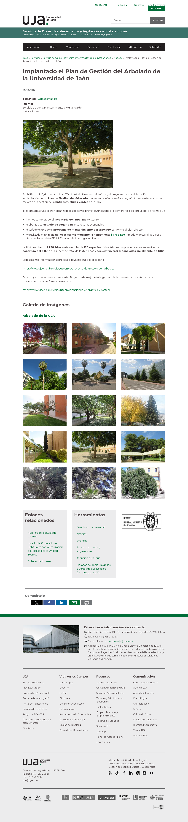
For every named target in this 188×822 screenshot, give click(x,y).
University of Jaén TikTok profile (117, 773)
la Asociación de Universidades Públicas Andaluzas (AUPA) (140, 797)
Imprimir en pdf (86, 602)
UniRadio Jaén (141, 703)
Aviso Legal (139, 760)
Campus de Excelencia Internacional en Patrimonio (27, 798)
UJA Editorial (103, 742)
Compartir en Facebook (49, 602)
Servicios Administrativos (109, 693)
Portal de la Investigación (36, 698)
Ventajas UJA (140, 735)
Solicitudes (155, 47)
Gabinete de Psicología (72, 719)
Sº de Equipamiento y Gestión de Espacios (116, 47)
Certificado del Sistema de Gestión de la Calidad (158, 807)
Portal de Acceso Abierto (110, 736)
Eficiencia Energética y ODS (95, 47)
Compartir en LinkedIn (61, 602)
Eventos (82, 540)
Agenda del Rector (143, 693)
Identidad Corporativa (145, 725)
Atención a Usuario (88, 558)
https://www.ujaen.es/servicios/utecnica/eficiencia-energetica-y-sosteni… (67, 290)
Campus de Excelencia (35, 709)
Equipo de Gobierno (33, 682)
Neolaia (84, 797)
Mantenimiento (74, 47)
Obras (53, 47)
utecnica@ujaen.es (103, 34)
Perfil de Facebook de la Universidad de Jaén (124, 773)
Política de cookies (144, 763)
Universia (106, 797)
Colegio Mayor (67, 709)
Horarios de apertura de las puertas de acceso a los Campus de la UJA (93, 568)
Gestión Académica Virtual (110, 687)
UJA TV (137, 709)
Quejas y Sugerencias (143, 766)
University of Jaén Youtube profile (110, 773)
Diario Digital (140, 698)
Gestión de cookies (119, 766)
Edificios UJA (135, 47)
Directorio (138, 5)
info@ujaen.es (30, 780)
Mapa (112, 760)
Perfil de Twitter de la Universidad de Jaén (138, 773)
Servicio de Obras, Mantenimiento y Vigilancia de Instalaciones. (75, 31)
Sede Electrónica (156, 5)
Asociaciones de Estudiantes (75, 714)
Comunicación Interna (145, 682)
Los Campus (66, 682)
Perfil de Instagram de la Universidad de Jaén (144, 773)
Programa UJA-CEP (33, 714)
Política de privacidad (120, 763)
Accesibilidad (124, 760)
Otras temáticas (47, 98)
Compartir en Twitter (37, 602)
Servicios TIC (103, 726)
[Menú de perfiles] (122, 5)
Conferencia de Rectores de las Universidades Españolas (124, 797)
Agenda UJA (140, 687)
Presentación (33, 47)
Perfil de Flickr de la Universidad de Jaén (151, 773)
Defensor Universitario (71, 703)
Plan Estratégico (32, 687)
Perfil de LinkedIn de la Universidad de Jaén (131, 773)
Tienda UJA (139, 730)
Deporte (64, 687)
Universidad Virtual (106, 682)
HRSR (65, 797)
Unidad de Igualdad (70, 725)
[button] (45, 338)
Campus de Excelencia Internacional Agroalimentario (38, 798)
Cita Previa (28, 728)
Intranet (157, 8)
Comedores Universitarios (73, 730)
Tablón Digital (103, 707)
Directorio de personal (91, 527)
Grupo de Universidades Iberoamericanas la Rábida (157, 797)
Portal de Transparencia (35, 703)
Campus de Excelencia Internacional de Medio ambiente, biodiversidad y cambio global (47, 798)
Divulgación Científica (145, 719)
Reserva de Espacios (107, 720)
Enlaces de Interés (39, 561)
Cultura (63, 693)
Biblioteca (64, 698)
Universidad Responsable (36, 693)
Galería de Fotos (142, 714)
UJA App (101, 731)
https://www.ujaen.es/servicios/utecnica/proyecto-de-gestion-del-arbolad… (69, 268)
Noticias (81, 534)
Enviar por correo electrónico (74, 602)
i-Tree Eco (118, 234)
